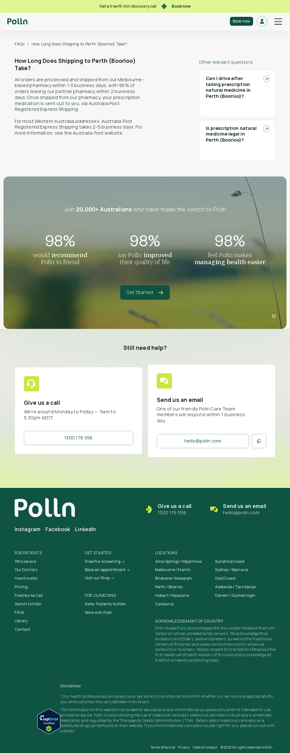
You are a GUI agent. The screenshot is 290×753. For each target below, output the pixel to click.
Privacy (184, 747)
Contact (23, 629)
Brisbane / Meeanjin (173, 578)
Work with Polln (99, 612)
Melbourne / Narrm (172, 569)
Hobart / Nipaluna (172, 595)
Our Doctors (26, 569)
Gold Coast (225, 578)
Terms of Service (163, 747)
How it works (26, 578)
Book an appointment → (107, 569)
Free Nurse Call (29, 595)
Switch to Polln (28, 604)
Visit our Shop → (99, 578)
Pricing (21, 587)
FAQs (20, 44)
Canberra (164, 604)
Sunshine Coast (230, 561)
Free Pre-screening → (105, 561)
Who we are (25, 561)
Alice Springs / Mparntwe (178, 561)
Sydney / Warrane (231, 569)
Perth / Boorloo (169, 587)
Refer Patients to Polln (105, 604)
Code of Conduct (205, 747)
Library (21, 620)
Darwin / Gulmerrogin (235, 595)
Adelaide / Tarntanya (235, 587)
